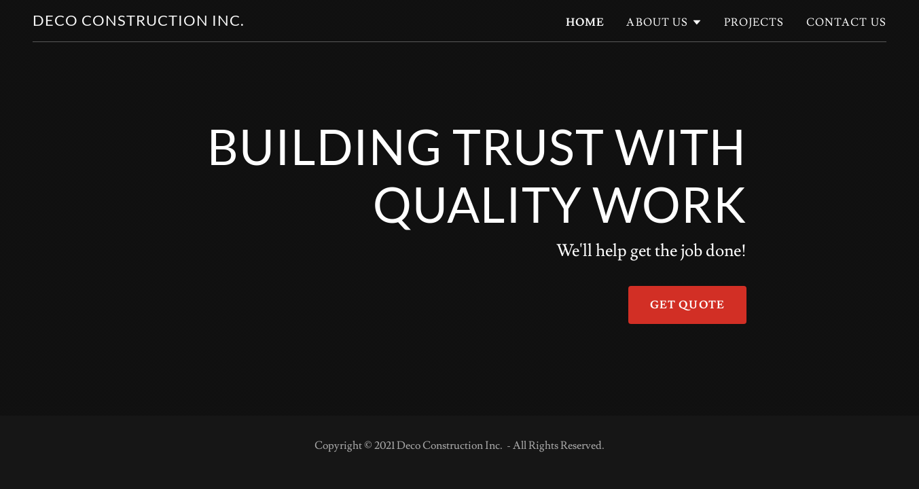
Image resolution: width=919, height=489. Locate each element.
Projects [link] (754, 22)
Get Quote (687, 305)
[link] (139, 22)
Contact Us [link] (846, 22)
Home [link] (585, 22)
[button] (664, 22)
